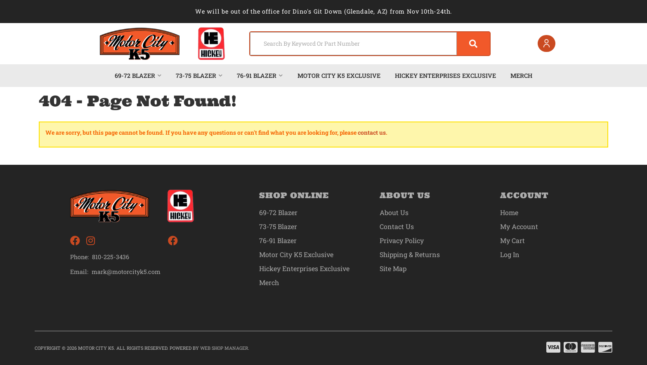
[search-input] (353, 44)
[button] (370, 43)
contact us (372, 132)
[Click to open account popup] (547, 43)
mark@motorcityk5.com (126, 272)
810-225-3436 (110, 257)
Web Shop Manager (224, 348)
